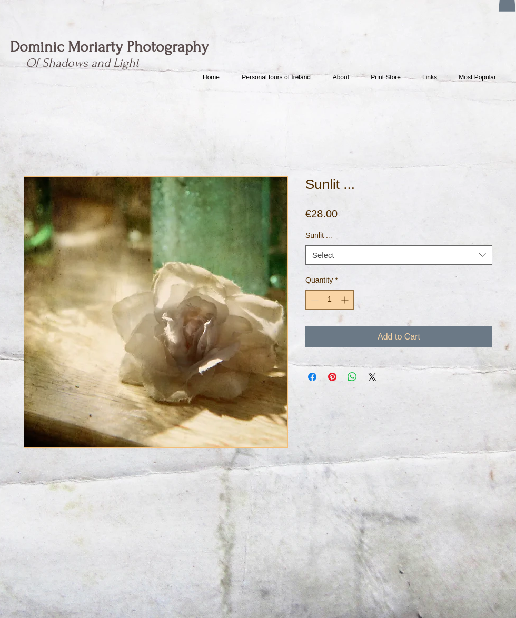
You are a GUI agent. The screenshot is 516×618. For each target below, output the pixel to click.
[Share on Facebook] (312, 377)
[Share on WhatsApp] (352, 377)
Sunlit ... (318, 235)
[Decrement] (313, 300)
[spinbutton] (329, 300)
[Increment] (345, 300)
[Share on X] (372, 377)
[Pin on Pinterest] (332, 377)
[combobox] (398, 255)
